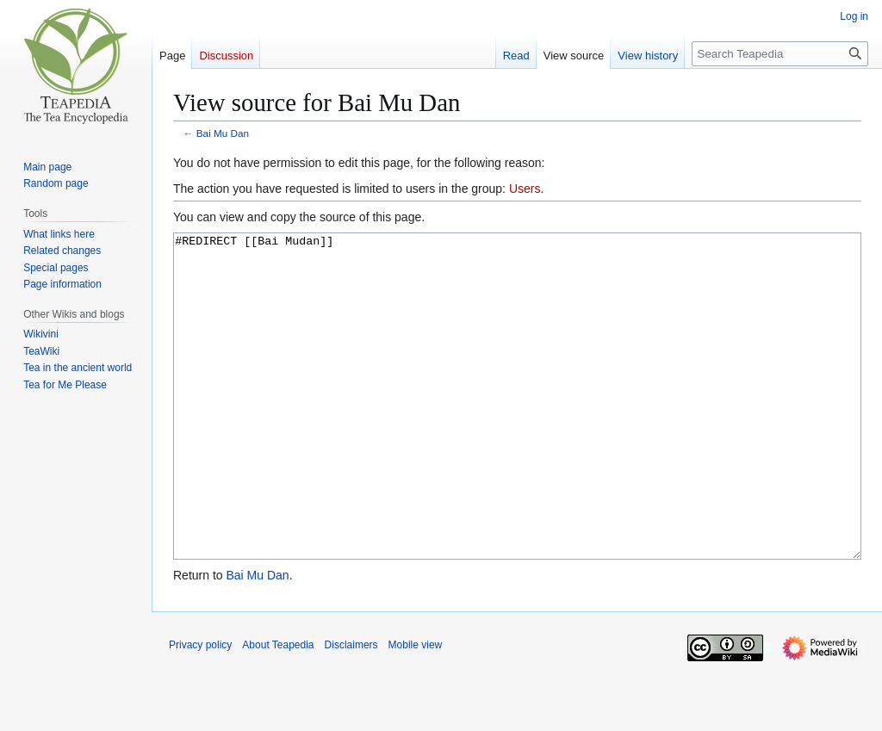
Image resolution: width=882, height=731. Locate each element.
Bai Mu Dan (222, 133)
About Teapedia (278, 709)
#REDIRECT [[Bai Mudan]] (517, 428)
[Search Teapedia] (780, 53)
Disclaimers (351, 709)
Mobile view (415, 709)
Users (525, 188)
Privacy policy (200, 709)
